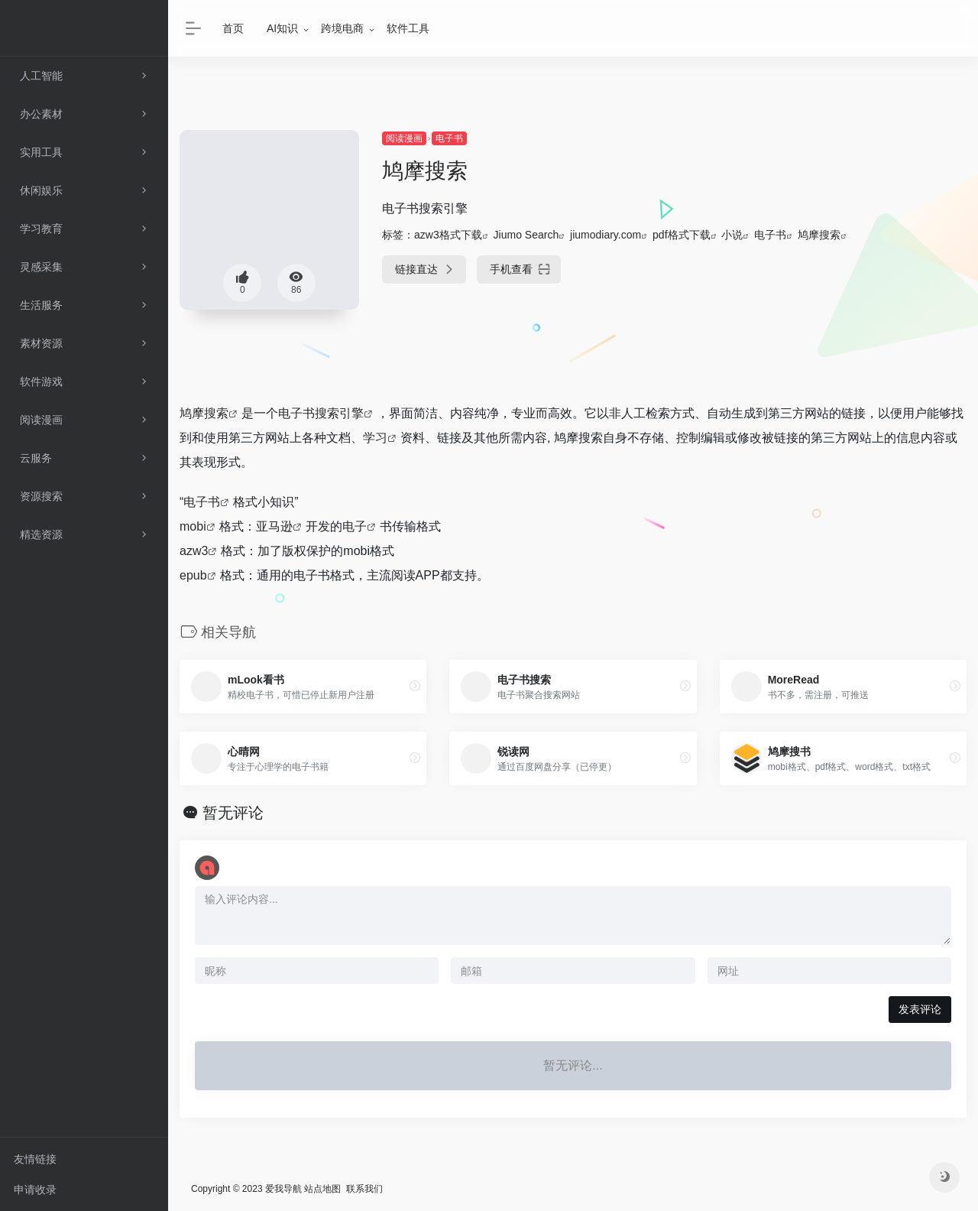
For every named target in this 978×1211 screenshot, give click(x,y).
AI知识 (282, 28)
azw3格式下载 (448, 235)
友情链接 (35, 1159)
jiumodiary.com (605, 235)
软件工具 (408, 28)
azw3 (194, 550)
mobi (193, 526)
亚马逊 (274, 526)
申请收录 (35, 1189)
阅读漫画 (404, 138)
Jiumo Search (526, 235)
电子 (354, 526)
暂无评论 (233, 812)
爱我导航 (283, 1188)
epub (193, 575)
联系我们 (364, 1188)
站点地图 (322, 1188)
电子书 (449, 138)
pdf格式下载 (681, 235)
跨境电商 (342, 28)
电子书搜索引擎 (321, 413)
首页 (233, 28)
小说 (732, 235)
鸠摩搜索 (819, 235)
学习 (375, 437)
